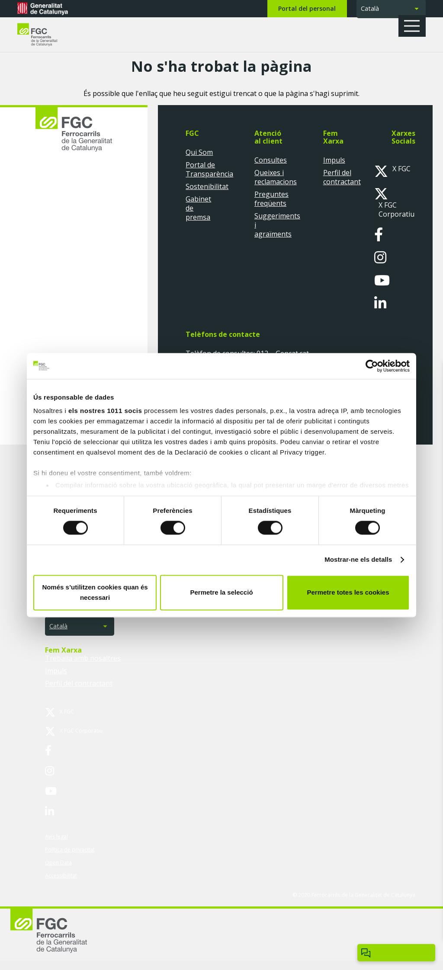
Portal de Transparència (209, 169)
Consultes (270, 160)
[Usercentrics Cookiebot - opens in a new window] (372, 365)
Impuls (334, 160)
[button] (414, 26)
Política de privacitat (70, 849)
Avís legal (56, 836)
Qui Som (199, 152)
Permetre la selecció (221, 592)
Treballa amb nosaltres (83, 658)
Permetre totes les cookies (348, 592)
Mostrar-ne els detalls (358, 559)
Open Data (58, 862)
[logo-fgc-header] (45, 35)
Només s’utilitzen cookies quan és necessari (95, 592)
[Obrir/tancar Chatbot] (396, 952)
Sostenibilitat (207, 186)
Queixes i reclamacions (275, 177)
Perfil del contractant (342, 177)
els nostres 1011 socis (105, 410)
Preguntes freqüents (271, 198)
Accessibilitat (61, 875)
